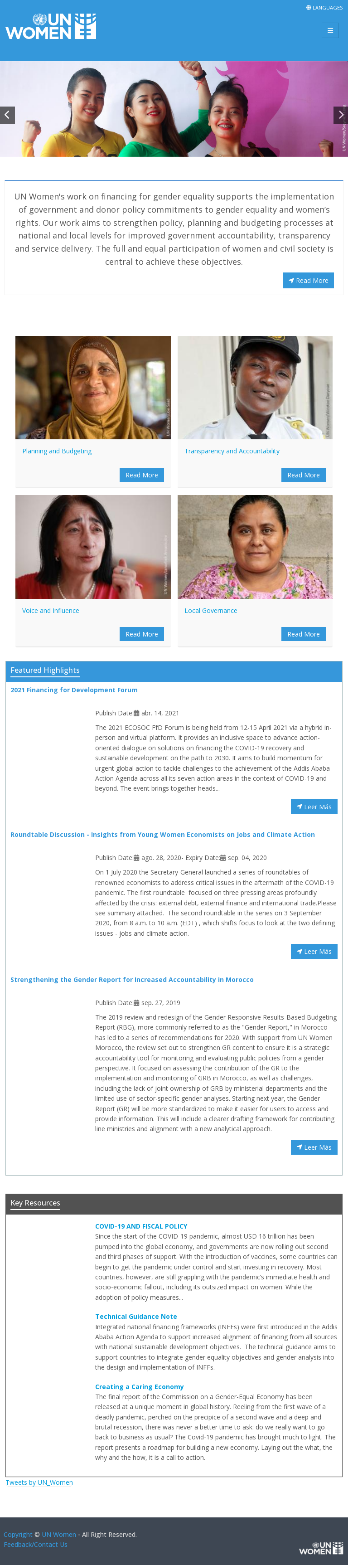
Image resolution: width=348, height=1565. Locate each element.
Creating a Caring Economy (139, 1386)
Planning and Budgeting (57, 451)
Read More (309, 280)
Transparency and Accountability (232, 451)
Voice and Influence (50, 610)
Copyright (18, 1534)
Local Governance (210, 610)
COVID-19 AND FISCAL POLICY (141, 1226)
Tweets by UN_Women (39, 1482)
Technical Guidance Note (136, 1316)
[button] (7, 115)
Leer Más (314, 806)
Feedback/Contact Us (36, 1544)
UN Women (59, 1534)
